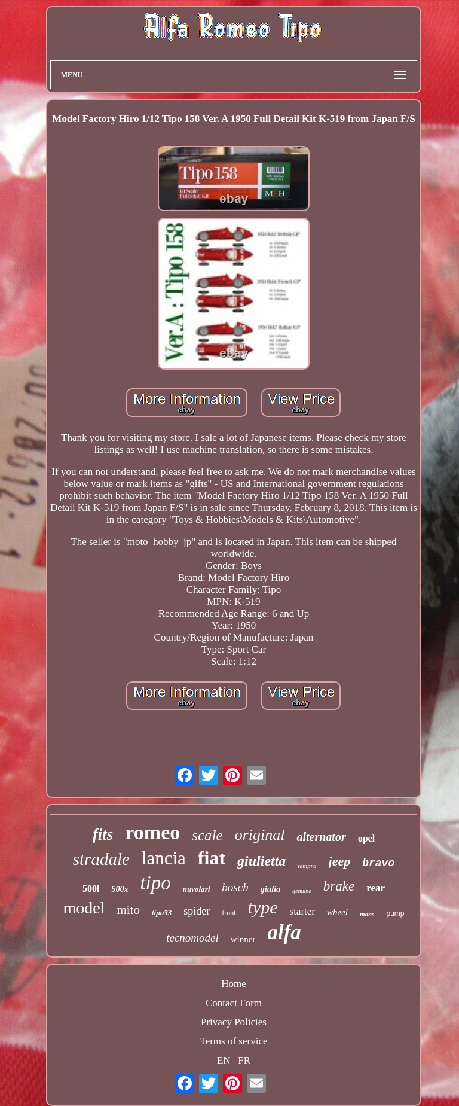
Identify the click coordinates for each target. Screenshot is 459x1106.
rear (375, 888)
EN (224, 1060)
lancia (164, 858)
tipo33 (162, 912)
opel (366, 838)
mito (128, 910)
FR (244, 1060)
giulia (270, 889)
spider (196, 911)
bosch (235, 887)
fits (103, 834)
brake (338, 886)
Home (233, 983)
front (228, 913)
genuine (301, 891)
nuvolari (196, 889)
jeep (340, 861)
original (260, 834)
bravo (378, 863)
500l (90, 888)
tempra (307, 865)
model (84, 907)
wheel (337, 912)
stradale (101, 859)
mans (367, 914)
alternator (320, 836)
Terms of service (233, 1041)
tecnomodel (192, 937)
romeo (152, 832)
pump (395, 913)
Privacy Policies (234, 1022)
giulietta (261, 861)
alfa (284, 932)
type (263, 907)
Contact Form (234, 1002)
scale (207, 835)
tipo (155, 883)
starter (302, 911)
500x (119, 889)
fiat (211, 858)
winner (243, 939)
